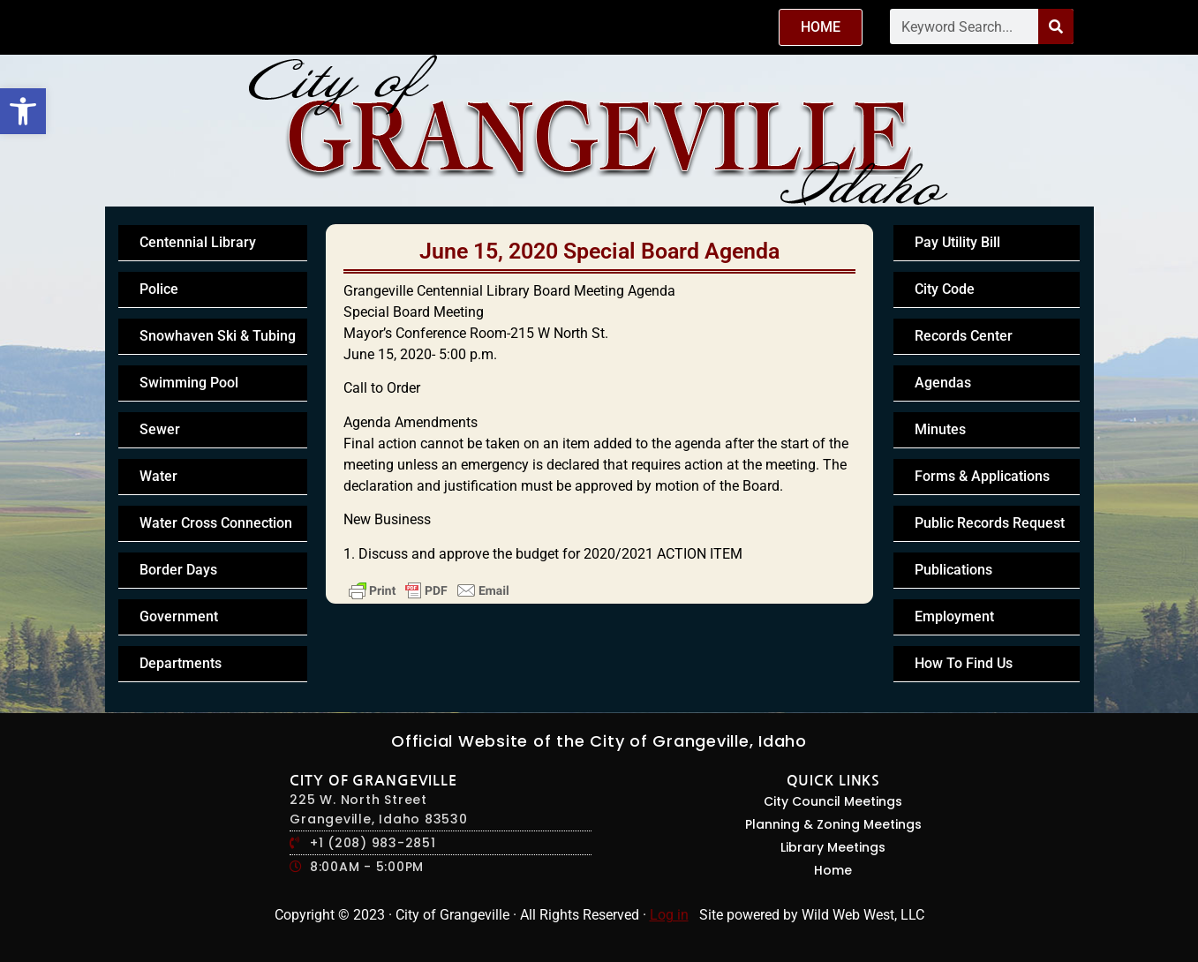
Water (158, 476)
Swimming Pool (188, 382)
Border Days (178, 569)
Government (178, 616)
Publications (953, 569)
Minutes (940, 429)
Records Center (964, 335)
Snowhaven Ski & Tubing (217, 335)
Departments (180, 663)
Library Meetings (832, 847)
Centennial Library (197, 242)
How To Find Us (964, 663)
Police (158, 289)
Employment (954, 616)
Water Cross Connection (215, 523)
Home (833, 870)
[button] (23, 111)
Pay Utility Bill (957, 242)
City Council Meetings (833, 801)
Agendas (943, 382)
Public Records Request (990, 523)
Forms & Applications (982, 476)
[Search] (1056, 26)
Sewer (159, 429)
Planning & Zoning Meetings (833, 824)
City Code (945, 289)
